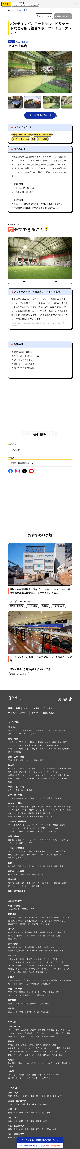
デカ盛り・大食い (15, 1034)
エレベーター (50, 749)
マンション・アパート (17, 742)
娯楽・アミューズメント (18, 817)
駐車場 (11, 883)
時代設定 (12, 1009)
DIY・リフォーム (63, 1030)
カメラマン (45, 1078)
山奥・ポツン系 (22, 1004)
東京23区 (17, 1096)
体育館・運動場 (58, 825)
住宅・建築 (13, 739)
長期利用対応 (24, 924)
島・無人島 (47, 867)
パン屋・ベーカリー (31, 779)
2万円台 (33, 910)
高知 (49, 1130)
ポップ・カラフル (34, 959)
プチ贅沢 (35, 1049)
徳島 (54, 1130)
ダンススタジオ (14, 734)
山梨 (60, 1096)
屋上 (41, 749)
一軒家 (31, 742)
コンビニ (12, 852)
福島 (45, 1105)
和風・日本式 (28, 973)
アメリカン (42, 966)
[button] (22, 102)
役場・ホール (13, 875)
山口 (21, 1130)
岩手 (23, 1105)
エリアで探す (14, 1088)
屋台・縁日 (62, 779)
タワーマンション (15, 746)
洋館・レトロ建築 (15, 749)
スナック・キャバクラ (28, 772)
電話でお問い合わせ (62, 17)
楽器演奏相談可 (31, 918)
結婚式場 (28, 790)
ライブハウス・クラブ (17, 810)
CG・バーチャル (30, 734)
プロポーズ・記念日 (31, 981)
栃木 (54, 1096)
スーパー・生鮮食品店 (56, 852)
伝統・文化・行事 (50, 1052)
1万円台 (24, 910)
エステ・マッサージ (60, 840)
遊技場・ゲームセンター (21, 135)
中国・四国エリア (16, 1126)
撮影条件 (12, 914)
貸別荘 (27, 746)
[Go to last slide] (24, 281)
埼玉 (38, 1096)
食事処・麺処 (13, 776)
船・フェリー (13, 887)
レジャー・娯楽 (15, 804)
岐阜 (21, 1113)
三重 (45, 1121)
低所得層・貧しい (15, 933)
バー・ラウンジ (64, 769)
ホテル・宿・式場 (16, 787)
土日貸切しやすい (15, 921)
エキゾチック (34, 969)
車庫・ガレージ (14, 939)
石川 (43, 1113)
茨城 (49, 1096)
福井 (49, 1113)
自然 (10, 863)
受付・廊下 (58, 951)
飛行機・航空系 (60, 883)
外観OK (35, 924)
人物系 (11, 1072)
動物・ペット (13, 1037)
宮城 (28, 1105)
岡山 (15, 1130)
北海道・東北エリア (17, 1101)
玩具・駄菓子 (13, 855)
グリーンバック (33, 992)
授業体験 (50, 1030)
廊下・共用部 (63, 749)
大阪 (10, 1121)
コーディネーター (15, 1078)
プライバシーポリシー (18, 713)
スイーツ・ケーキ (48, 776)
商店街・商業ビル (54, 855)
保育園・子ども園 (54, 799)
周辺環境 (12, 1001)
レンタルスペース (59, 731)
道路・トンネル (38, 875)
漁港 (23, 875)
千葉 (32, 1096)
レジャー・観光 (36, 817)
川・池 (38, 867)
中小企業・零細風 (26, 948)
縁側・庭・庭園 (53, 936)
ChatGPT (63, 1052)
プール (11, 829)
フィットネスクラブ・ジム (19, 825)
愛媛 (38, 1130)
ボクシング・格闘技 (16, 832)
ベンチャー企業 (53, 1063)
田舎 (47, 1004)
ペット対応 (44, 924)
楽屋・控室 (12, 992)
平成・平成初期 (25, 1012)
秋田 (34, 1105)
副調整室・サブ (43, 996)
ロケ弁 (38, 1055)
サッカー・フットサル (20, 139)
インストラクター (32, 1078)
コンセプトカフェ (48, 779)
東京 (10, 1096)
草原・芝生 (22, 867)
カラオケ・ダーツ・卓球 (42, 135)
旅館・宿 (19, 790)
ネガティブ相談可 (15, 918)
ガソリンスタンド (45, 883)
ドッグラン (49, 817)
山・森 (31, 867)
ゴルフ (57, 829)
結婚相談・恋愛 (49, 1045)
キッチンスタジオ (43, 731)
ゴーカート (25, 887)
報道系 (11, 1060)
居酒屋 (22, 769)
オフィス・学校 (15, 795)
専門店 (11, 1045)
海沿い (11, 1004)
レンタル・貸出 (33, 1037)
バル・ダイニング (34, 769)
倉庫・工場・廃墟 (16, 757)
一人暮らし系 (59, 933)
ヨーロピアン (54, 966)
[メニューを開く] (76, 4)
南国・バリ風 (21, 969)
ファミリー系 (30, 936)
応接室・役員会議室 (16, 951)
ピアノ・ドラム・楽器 (50, 992)
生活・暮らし (14, 837)
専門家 (22, 1075)
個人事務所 (12, 948)
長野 (27, 1113)
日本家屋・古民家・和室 (46, 742)
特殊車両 (35, 887)
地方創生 (12, 1063)
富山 (38, 1113)
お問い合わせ (49, 713)
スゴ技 (33, 1030)
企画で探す (13, 1022)
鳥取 (27, 1130)
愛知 (10, 1113)
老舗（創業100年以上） (18, 1052)
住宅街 (40, 1004)
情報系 (11, 1042)
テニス (49, 829)
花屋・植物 (25, 855)
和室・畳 (41, 936)
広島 (10, 1130)
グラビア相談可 (45, 918)
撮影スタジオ (28, 731)
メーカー (41, 1063)
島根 (32, 1130)
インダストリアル (34, 963)
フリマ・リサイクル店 (17, 858)
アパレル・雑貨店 (24, 852)
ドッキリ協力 (43, 139)
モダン (22, 959)
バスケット (34, 829)
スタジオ (12, 727)
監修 (23, 1037)
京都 (15, 1121)
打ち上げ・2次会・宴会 (53, 1055)
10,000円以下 (13, 910)
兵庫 (27, 1121)
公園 (28, 875)
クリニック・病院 (15, 843)
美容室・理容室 (14, 840)
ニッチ (51, 1034)
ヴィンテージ (46, 969)
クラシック (58, 963)
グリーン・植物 (14, 973)
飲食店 (11, 765)
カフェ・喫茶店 (49, 769)
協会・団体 (36, 1075)
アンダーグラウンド (16, 963)
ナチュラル (12, 959)
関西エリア (13, 1118)
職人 (28, 1075)
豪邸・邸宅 (62, 742)
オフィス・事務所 (15, 799)
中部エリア (13, 1110)
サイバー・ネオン (50, 959)
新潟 (32, 1113)
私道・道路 (20, 883)
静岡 (15, 1113)
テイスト (12, 956)
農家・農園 (58, 867)
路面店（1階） (66, 981)
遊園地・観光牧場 (43, 814)
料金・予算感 (14, 906)
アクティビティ (51, 832)
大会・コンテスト (15, 1055)
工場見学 (24, 1030)
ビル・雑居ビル (38, 746)
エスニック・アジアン (30, 776)
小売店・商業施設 (16, 848)
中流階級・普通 (31, 933)
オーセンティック (61, 969)
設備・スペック (15, 989)
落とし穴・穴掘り (63, 1034)
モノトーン (47, 963)
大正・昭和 (12, 1012)
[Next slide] (56, 281)
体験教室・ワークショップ (19, 1049)
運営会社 (35, 713)
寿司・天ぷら (63, 776)
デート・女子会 (14, 981)
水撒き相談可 (59, 921)
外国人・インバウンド (26, 1063)
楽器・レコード (38, 855)
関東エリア (13, 1093)
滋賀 (32, 1121)
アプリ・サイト (40, 1034)
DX (16, 1067)
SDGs (10, 1067)
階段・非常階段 (14, 752)
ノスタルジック (29, 966)
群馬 (43, 1096)
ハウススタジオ (14, 731)
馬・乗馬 (39, 832)
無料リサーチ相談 (31, 709)
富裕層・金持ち (45, 933)
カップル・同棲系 (15, 936)
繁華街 (33, 1004)
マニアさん (12, 1075)
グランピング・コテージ (42, 807)
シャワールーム (14, 996)
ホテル (11, 790)
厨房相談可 (46, 984)
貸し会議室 (29, 799)
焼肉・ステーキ (14, 779)
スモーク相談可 (45, 921)
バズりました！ (47, 1049)
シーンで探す (14, 722)
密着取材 (28, 1034)
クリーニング (45, 840)
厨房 (10, 782)
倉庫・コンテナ (25, 761)
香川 (43, 1130)
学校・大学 (40, 799)
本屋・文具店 (39, 852)
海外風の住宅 (52, 746)
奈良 (21, 1121)
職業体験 (41, 1030)
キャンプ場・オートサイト (19, 807)
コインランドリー (30, 840)
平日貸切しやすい (61, 918)
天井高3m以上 (29, 996)
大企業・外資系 (42, 948)
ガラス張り (23, 984)
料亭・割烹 (12, 772)
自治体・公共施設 (16, 871)
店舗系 (11, 977)
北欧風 (11, 969)
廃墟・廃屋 (38, 761)
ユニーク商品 (21, 1045)
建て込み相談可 (31, 921)
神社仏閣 (28, 843)
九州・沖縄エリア (16, 1134)
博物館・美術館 (27, 814)
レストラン (12, 769)
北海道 (11, 1105)
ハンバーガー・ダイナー (49, 772)
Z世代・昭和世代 (63, 1049)
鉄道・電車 (31, 883)
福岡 (10, 1138)
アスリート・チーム (51, 1075)
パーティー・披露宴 (49, 981)
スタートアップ (57, 948)
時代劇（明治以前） (42, 1012)
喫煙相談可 (34, 984)
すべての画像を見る (40, 115)
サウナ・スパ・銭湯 (62, 807)
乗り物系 (12, 880)
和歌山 (39, 1121)
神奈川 (26, 1096)
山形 (40, 1105)
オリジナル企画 (47, 1037)
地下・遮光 (12, 984)
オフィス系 (13, 944)
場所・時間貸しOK (16, 891)
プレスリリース (50, 709)
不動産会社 (66, 1063)
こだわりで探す (15, 901)
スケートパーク (22, 829)
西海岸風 (65, 966)
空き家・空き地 (31, 749)
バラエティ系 (14, 1027)
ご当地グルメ (35, 1052)
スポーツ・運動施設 (17, 822)
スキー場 (30, 832)
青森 (17, 1105)
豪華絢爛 (39, 973)
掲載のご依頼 (14, 709)
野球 (33, 139)
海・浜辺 (12, 867)
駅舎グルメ (29, 1055)
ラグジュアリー (14, 966)
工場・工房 (12, 761)
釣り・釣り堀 (13, 814)
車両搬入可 (12, 924)
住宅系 (11, 929)
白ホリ (48, 973)
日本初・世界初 (35, 1045)
